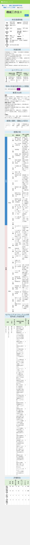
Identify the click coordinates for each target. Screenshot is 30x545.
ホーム (4, 5)
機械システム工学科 (9, 7)
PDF (26, 15)
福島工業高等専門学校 (15, 5)
